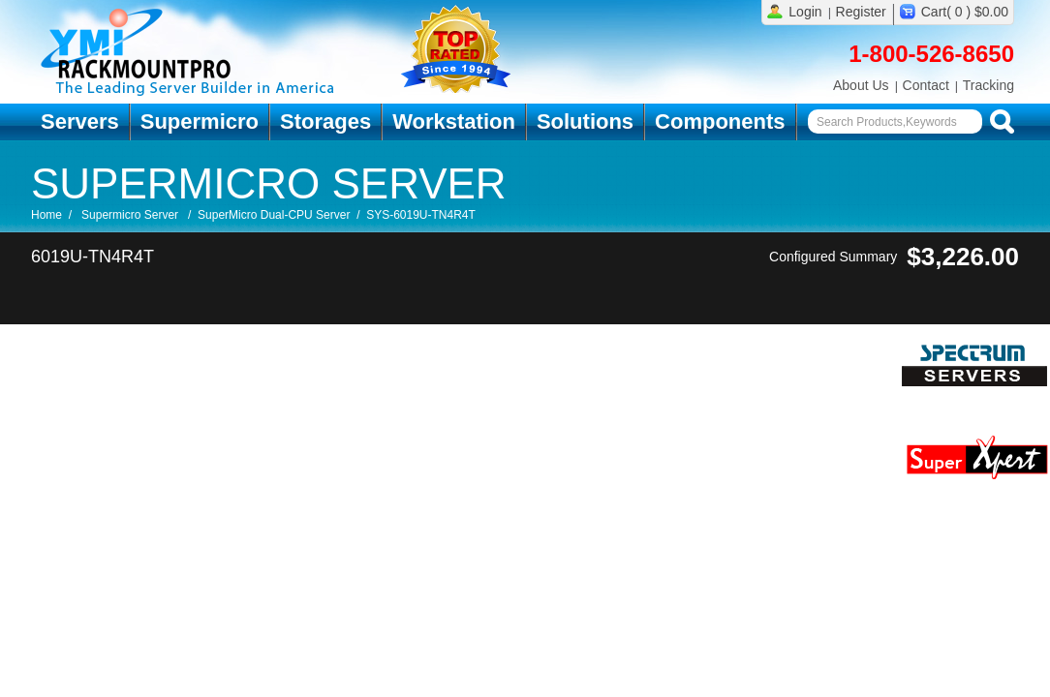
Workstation (453, 121)
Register (861, 11)
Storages (325, 121)
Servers (80, 121)
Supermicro (199, 121)
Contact (926, 85)
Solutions (585, 121)
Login (804, 11)
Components (720, 121)
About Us (861, 85)
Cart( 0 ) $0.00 (964, 11)
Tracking (988, 85)
